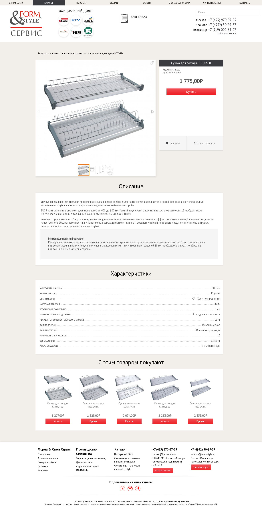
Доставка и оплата (179, 2)
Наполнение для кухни (74, 53)
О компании (16, 2)
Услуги (147, 2)
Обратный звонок (227, 33)
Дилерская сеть (84, 462)
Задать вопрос (163, 470)
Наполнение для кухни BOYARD (106, 53)
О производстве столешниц (91, 458)
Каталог (48, 2)
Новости (81, 2)
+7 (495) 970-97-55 (222, 20)
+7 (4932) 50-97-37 (222, 25)
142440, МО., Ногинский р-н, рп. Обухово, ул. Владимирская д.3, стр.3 (168, 462)
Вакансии (43, 466)
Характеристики (204, 143)
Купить (191, 92)
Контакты (244, 2)
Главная (42, 53)
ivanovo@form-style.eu (203, 454)
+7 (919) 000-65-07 (222, 29)
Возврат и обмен (47, 462)
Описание (173, 143)
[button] (152, 63)
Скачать (114, 2)
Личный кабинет (212, 2)
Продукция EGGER (123, 454)
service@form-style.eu (164, 454)
